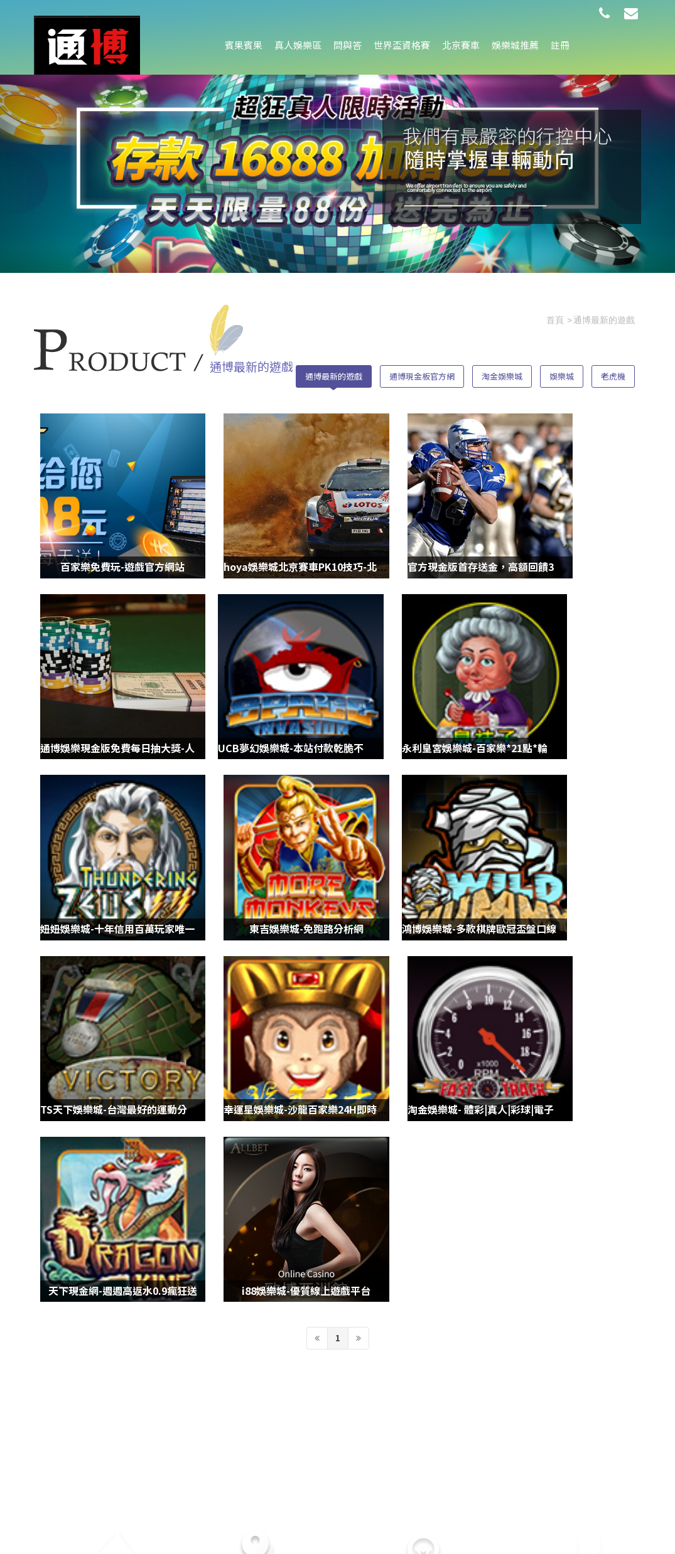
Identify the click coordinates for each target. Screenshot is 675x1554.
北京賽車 (461, 44)
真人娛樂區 (297, 44)
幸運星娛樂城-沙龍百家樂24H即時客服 (433, 831)
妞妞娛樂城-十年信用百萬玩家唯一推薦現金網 (449, 681)
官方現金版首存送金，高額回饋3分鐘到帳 (440, 531)
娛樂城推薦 (515, 44)
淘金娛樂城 (502, 372)
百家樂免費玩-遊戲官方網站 (107, 531)
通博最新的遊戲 (333, 372)
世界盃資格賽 (402, 44)
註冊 (560, 44)
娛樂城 (561, 372)
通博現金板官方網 (422, 372)
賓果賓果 (243, 44)
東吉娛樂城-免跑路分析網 (567, 681)
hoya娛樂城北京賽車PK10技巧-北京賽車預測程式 (305, 531)
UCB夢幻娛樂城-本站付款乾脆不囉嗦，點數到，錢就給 (163, 681)
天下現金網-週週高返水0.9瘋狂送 (114, 982)
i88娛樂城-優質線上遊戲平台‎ (261, 982)
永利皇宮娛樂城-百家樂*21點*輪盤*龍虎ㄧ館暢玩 (303, 681)
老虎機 (613, 372)
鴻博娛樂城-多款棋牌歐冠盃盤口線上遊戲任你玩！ (152, 831)
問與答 (347, 44)
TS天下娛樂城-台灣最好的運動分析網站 (281, 831)
